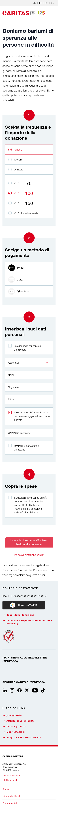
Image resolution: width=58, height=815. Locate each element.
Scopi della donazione (18, 615)
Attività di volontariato (18, 721)
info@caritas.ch (9, 780)
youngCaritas (12, 715)
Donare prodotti (14, 726)
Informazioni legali (11, 796)
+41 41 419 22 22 (11, 775)
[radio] (29, 268)
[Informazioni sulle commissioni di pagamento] (45, 497)
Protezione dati (9, 803)
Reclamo (6, 789)
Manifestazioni (13, 732)
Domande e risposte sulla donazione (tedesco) (27, 622)
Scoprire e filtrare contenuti (21, 737)
